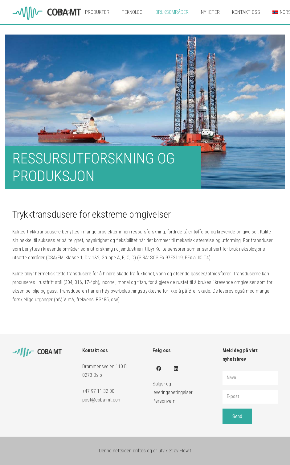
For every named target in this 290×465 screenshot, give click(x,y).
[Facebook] (159, 368)
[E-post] (250, 397)
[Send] (237, 416)
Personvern (164, 401)
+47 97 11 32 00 (98, 391)
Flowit (185, 451)
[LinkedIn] (176, 368)
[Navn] (250, 378)
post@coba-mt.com (101, 400)
